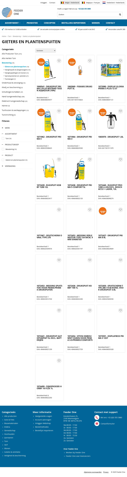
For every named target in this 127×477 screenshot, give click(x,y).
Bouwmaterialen (11, 423)
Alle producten (10, 416)
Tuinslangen (10, 79)
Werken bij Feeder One (75, 452)
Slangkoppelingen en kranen (17, 73)
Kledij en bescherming (12, 87)
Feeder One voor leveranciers (78, 456)
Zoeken (120, 14)
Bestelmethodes (42, 427)
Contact (52, 2)
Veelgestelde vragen (43, 416)
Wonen (7, 448)
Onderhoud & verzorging (13, 83)
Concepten (49, 23)
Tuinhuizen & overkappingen (15, 110)
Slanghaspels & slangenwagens (17, 70)
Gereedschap (9, 430)
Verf (6, 445)
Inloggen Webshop (43, 423)
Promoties (32, 23)
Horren (6, 105)
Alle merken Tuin (9, 58)
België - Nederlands (70, 2)
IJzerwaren (8, 437)
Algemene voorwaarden (93, 472)
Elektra (7, 427)
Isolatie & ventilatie (12, 452)
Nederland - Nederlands (113, 2)
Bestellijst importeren (44, 430)
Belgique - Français (91, 2)
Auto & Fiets (9, 420)
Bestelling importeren (74, 23)
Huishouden (9, 434)
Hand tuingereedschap (13, 96)
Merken (96, 23)
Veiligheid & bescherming (15, 455)
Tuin (6, 441)
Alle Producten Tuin (12, 54)
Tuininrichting (9, 115)
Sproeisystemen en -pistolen (17, 76)
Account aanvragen (43, 420)
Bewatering (8, 63)
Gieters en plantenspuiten (17, 67)
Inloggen (43, 2)
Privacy (106, 472)
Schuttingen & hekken (12, 92)
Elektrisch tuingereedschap (14, 101)
